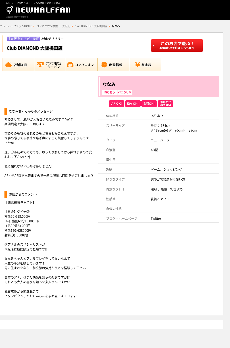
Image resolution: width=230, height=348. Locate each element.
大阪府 (66, 26)
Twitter (156, 218)
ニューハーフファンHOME (16, 26)
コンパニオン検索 (47, 26)
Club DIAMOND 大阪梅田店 (91, 26)
